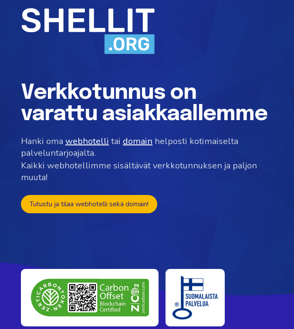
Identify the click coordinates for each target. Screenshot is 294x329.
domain (137, 141)
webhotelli (87, 141)
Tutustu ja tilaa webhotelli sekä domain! (89, 204)
